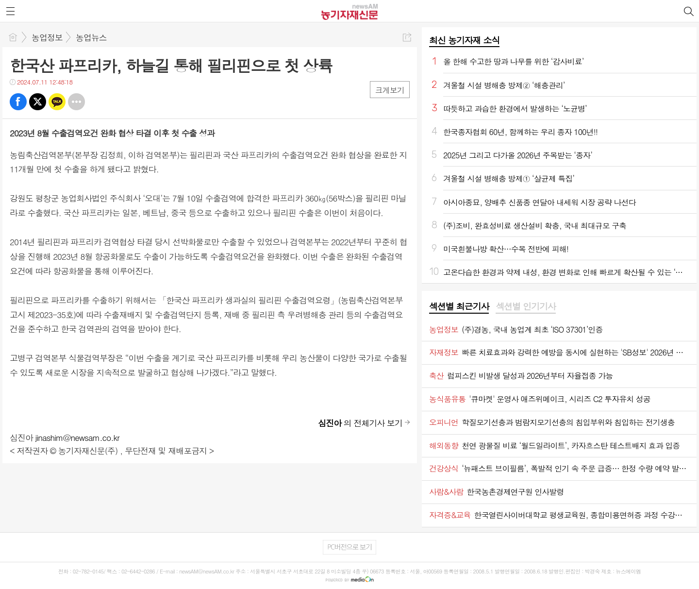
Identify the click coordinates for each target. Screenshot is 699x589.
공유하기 (407, 37)
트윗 (37, 101)
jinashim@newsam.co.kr (77, 437)
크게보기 (389, 90)
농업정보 (47, 37)
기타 (76, 101)
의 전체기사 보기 (360, 423)
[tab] (459, 307)
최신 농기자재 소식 (464, 40)
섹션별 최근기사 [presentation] (459, 306)
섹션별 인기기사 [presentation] (525, 306)
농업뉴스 (91, 37)
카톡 (57, 101)
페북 (18, 101)
